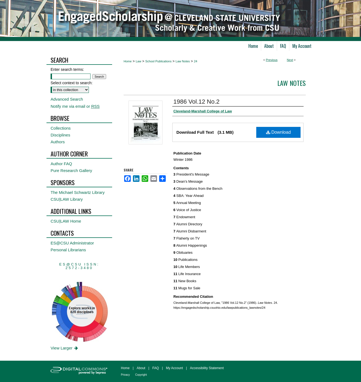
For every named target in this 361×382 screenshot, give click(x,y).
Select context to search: (71, 83)
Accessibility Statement (207, 368)
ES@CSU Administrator (72, 243)
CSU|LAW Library (67, 199)
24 (195, 61)
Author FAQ (61, 163)
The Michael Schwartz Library (78, 192)
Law (138, 61)
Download (278, 132)
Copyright (141, 374)
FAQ (155, 368)
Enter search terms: (67, 69)
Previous (272, 60)
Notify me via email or (75, 106)
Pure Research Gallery (71, 170)
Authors (58, 141)
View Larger (65, 348)
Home (128, 61)
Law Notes (183, 61)
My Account (174, 368)
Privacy (125, 374)
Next (290, 60)
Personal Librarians (68, 249)
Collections (61, 128)
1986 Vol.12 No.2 (196, 101)
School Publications (158, 61)
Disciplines (60, 135)
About (141, 368)
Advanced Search (67, 99)
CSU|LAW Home (66, 221)
